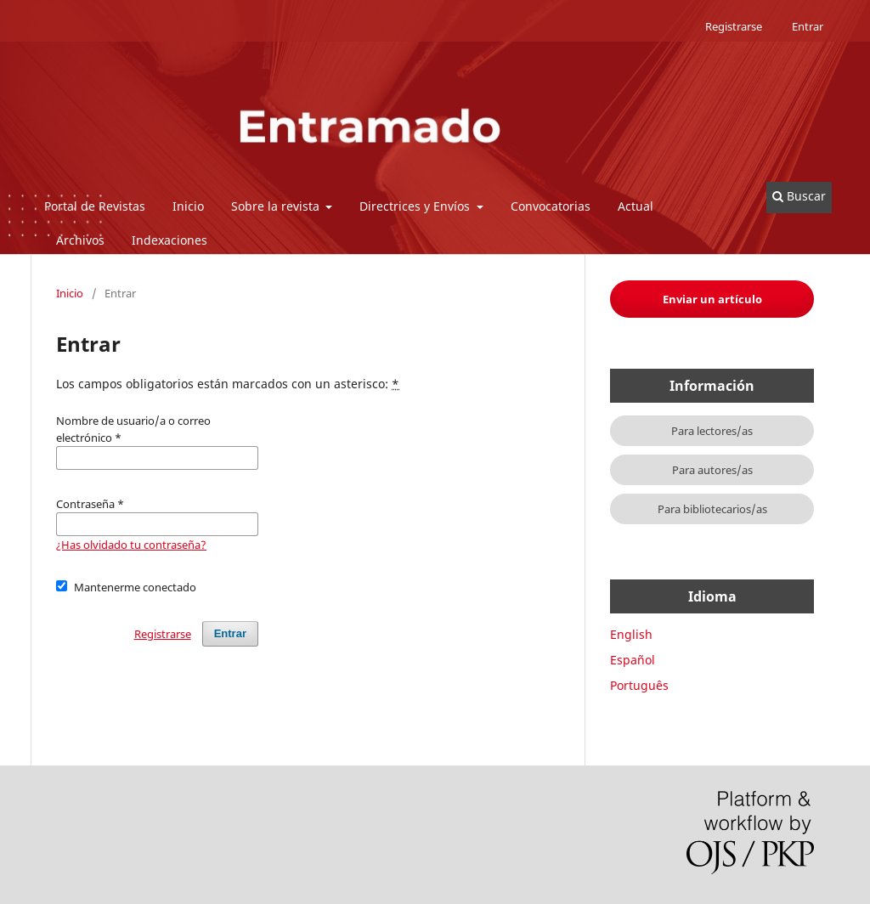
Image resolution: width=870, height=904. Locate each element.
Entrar (807, 26)
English (631, 634)
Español (632, 660)
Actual (635, 206)
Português (639, 685)
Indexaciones (169, 240)
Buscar (799, 196)
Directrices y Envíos (416, 206)
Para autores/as (712, 469)
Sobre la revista (277, 206)
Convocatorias (550, 206)
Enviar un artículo (712, 299)
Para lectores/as (712, 430)
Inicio (188, 206)
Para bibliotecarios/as (712, 509)
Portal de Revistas (94, 206)
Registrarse (733, 26)
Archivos (80, 240)
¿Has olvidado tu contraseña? (131, 544)
